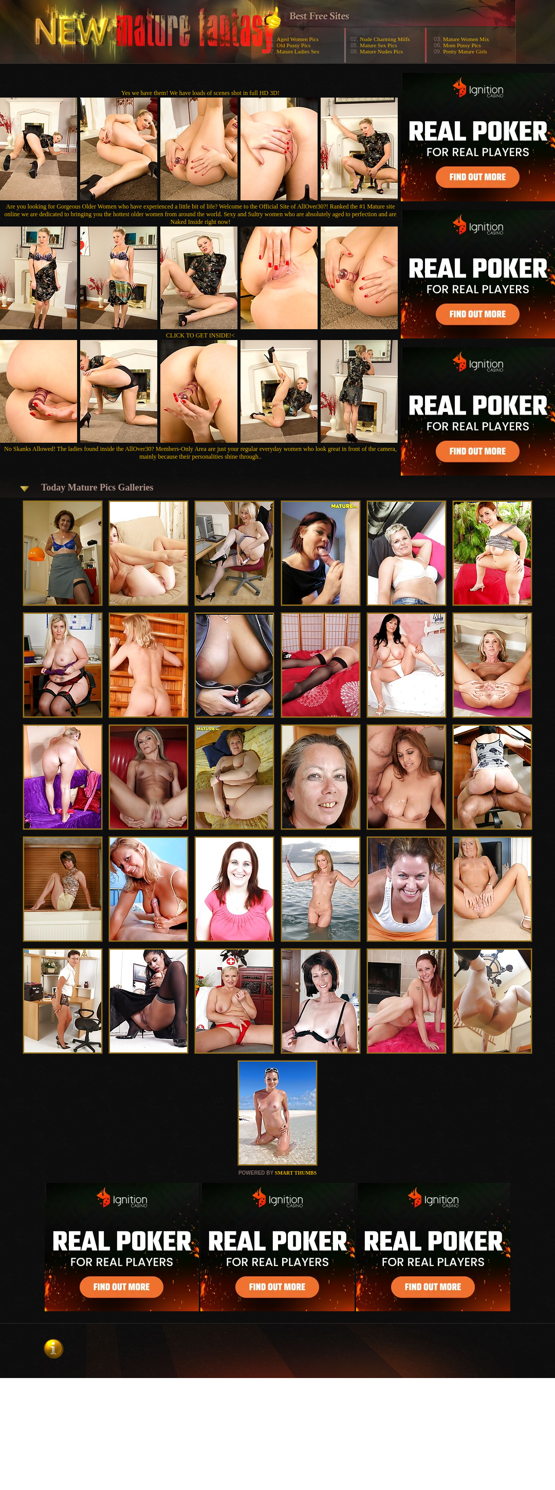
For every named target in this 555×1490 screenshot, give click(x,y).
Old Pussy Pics (293, 45)
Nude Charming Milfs (385, 39)
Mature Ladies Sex (297, 51)
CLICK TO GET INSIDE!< (200, 335)
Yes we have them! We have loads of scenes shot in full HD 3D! (200, 93)
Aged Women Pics (297, 39)
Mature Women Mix (466, 39)
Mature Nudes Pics (381, 51)
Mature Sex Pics (378, 45)
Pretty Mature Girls (465, 51)
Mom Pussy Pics (461, 45)
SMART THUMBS (296, 1173)
